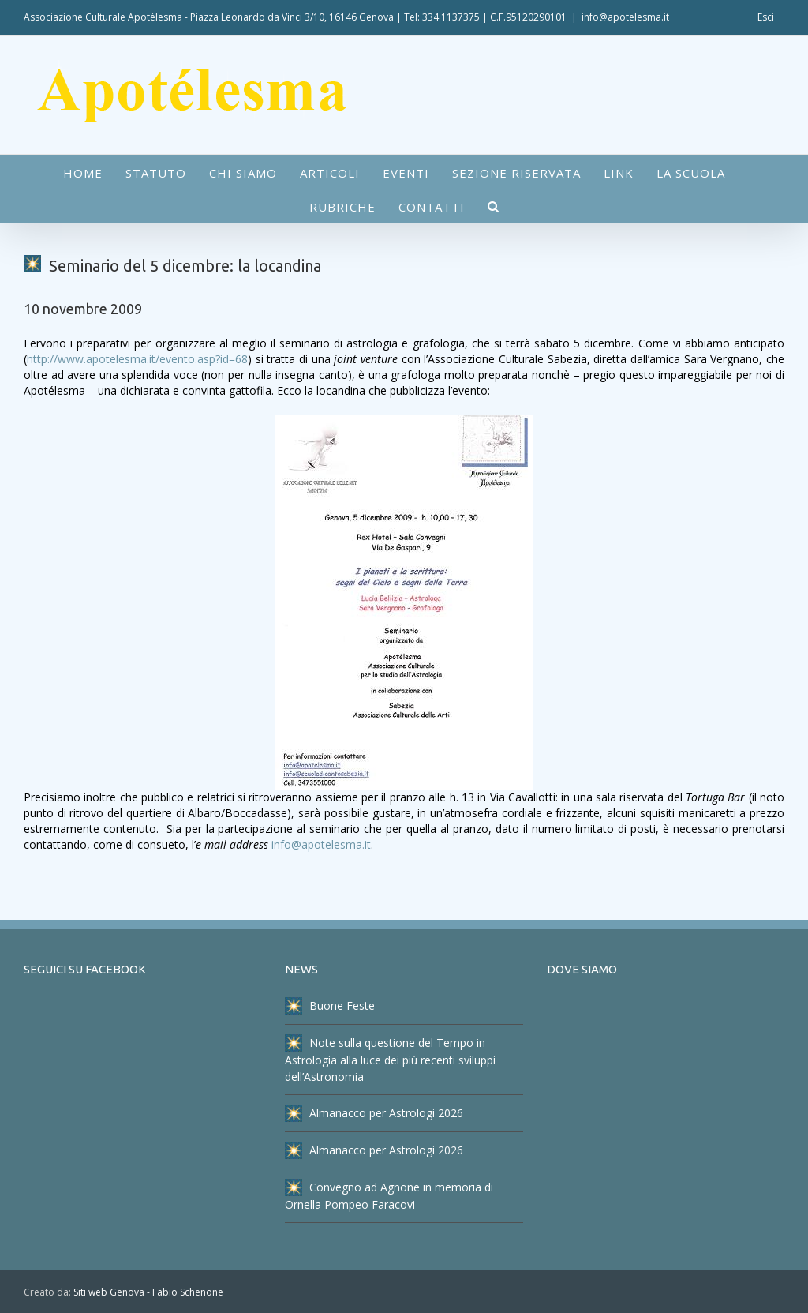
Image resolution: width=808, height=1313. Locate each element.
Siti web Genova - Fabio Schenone (148, 1292)
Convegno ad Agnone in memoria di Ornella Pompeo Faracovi (389, 1195)
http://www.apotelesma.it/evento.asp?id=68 (137, 358)
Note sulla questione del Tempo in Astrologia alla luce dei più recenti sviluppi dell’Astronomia (390, 1059)
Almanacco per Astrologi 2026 (374, 1113)
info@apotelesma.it (625, 17)
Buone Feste (330, 1006)
